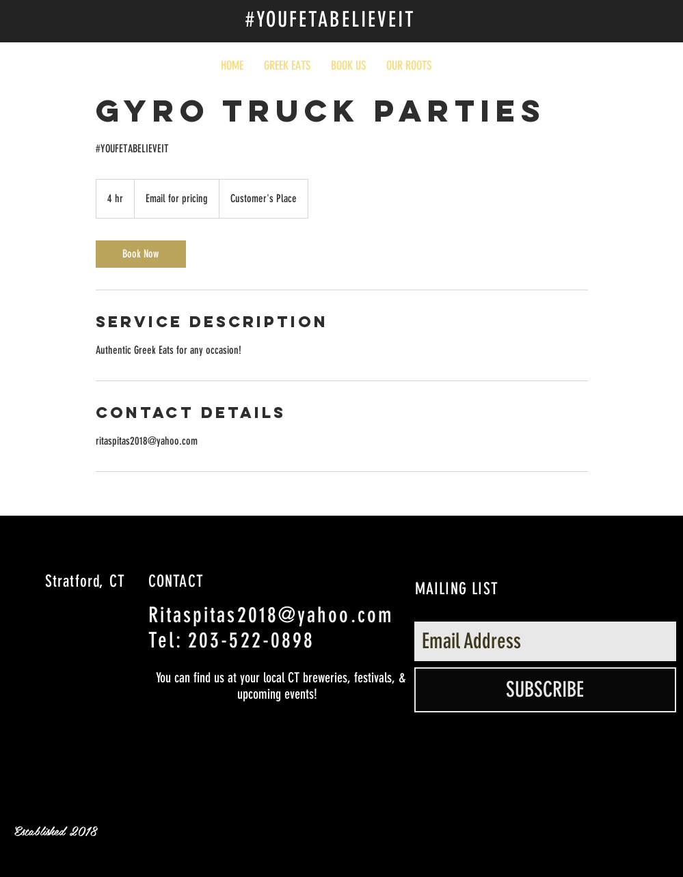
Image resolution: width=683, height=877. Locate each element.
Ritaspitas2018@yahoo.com (271, 615)
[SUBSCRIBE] (545, 689)
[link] (141, 254)
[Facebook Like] (566, 29)
